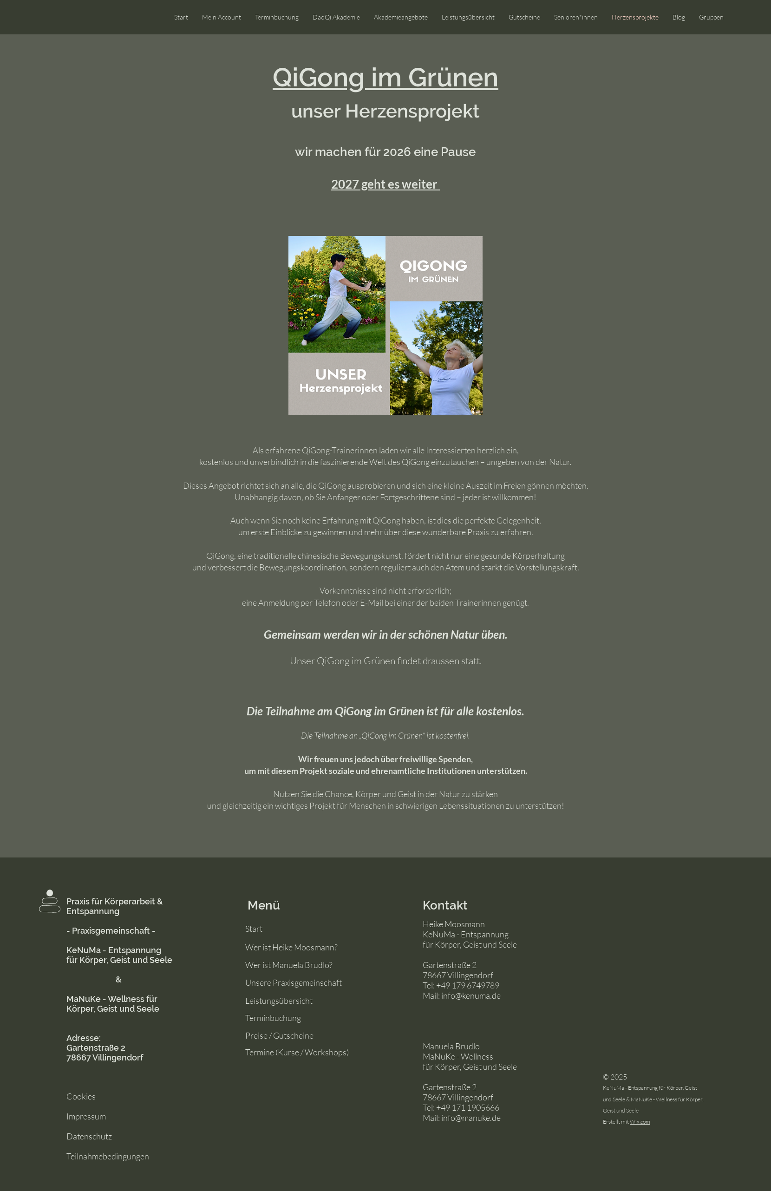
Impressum (86, 1116)
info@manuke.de (471, 1117)
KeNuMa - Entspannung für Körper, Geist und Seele (119, 955)
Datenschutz (89, 1136)
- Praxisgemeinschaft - (111, 931)
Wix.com (640, 1121)
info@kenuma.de (471, 995)
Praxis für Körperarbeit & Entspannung (114, 906)
